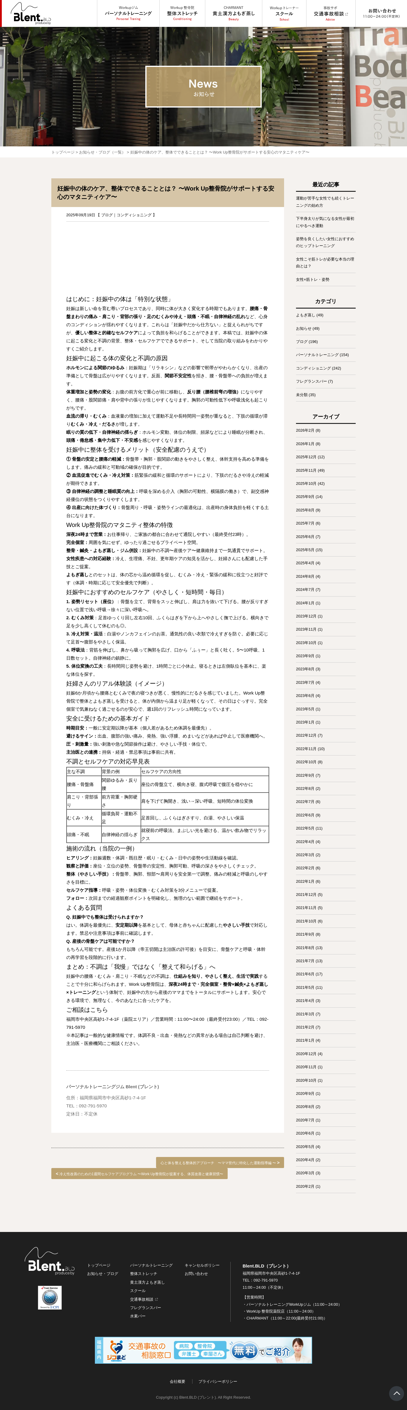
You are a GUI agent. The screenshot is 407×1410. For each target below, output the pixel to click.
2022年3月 (305, 855)
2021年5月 (305, 987)
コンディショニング (134, 215)
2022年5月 (305, 828)
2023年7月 (305, 682)
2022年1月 (305, 881)
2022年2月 (305, 868)
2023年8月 (305, 669)
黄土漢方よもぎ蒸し (147, 1282)
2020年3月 (305, 1173)
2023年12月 (306, 616)
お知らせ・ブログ (102, 1273)
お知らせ (304, 328)
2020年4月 (305, 1160)
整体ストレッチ (143, 1273)
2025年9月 (305, 496)
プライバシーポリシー (217, 1381)
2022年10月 (306, 762)
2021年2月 (305, 1027)
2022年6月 (305, 815)
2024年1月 (305, 603)
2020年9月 (305, 1093)
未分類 (302, 395)
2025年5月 (305, 550)
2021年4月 (305, 1000)
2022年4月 (305, 841)
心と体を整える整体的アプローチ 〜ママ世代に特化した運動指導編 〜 (218, 1163)
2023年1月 (305, 722)
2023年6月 (305, 695)
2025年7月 (305, 523)
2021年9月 (305, 934)
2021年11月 (306, 907)
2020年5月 (305, 1146)
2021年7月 (305, 961)
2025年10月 (306, 483)
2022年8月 (305, 788)
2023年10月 (306, 642)
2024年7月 (305, 589)
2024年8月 (305, 576)
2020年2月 (305, 1186)
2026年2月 (305, 430)
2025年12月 (306, 457)
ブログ (107, 215)
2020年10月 (306, 1080)
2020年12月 (306, 1054)
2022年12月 (306, 735)
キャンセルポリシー (202, 1265)
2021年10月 (306, 921)
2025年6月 (305, 536)
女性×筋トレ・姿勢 (312, 279)
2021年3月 (305, 1014)
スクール (138, 1290)
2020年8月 (305, 1106)
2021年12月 (306, 894)
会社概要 (177, 1381)
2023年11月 (306, 629)
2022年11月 (306, 749)
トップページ (63, 152)
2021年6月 (305, 974)
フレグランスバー (311, 381)
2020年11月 (306, 1067)
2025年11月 (306, 470)
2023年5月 (305, 709)
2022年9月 (305, 775)
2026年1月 (305, 444)
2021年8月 (305, 947)
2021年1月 (305, 1040)
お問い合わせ (196, 1273)
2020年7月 (305, 1120)
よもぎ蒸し (305, 315)
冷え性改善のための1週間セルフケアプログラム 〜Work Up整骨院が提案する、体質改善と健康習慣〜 (141, 1174)
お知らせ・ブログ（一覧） (102, 152)
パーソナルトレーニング (317, 354)
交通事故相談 (141, 1299)
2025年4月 (305, 563)
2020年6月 (305, 1133)
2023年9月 (305, 656)
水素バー (138, 1316)
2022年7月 (305, 801)
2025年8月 (305, 510)
